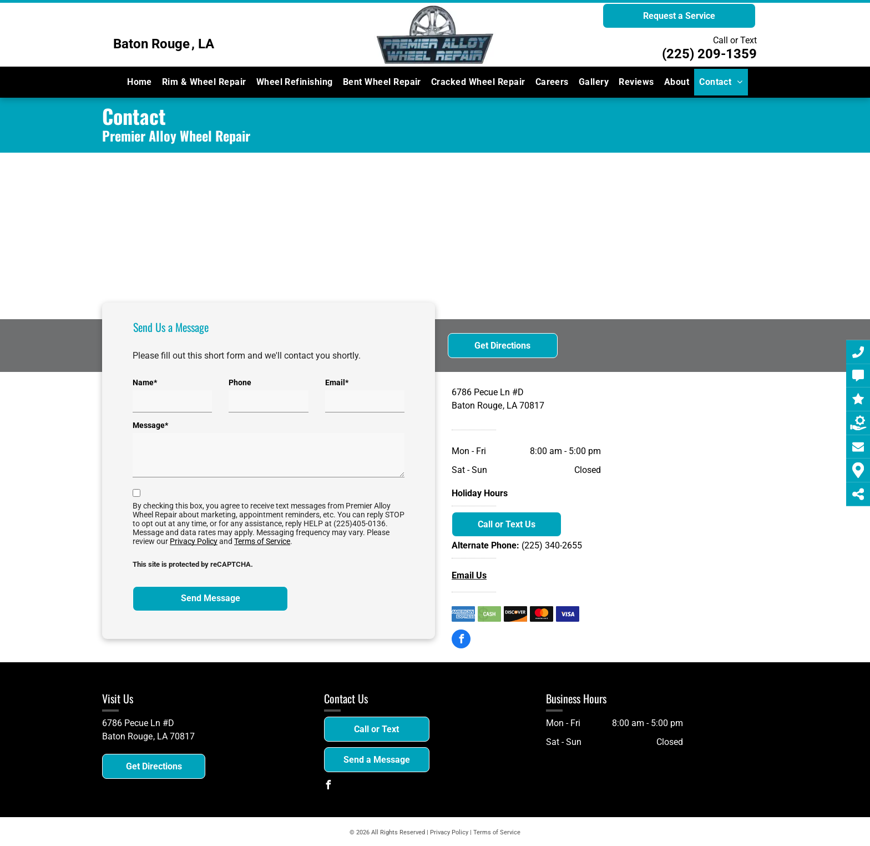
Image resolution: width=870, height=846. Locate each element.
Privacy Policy (194, 541)
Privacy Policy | (451, 832)
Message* (150, 425)
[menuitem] (139, 82)
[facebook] (461, 640)
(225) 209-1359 (709, 54)
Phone (240, 382)
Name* (145, 382)
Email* (336, 382)
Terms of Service (262, 541)
